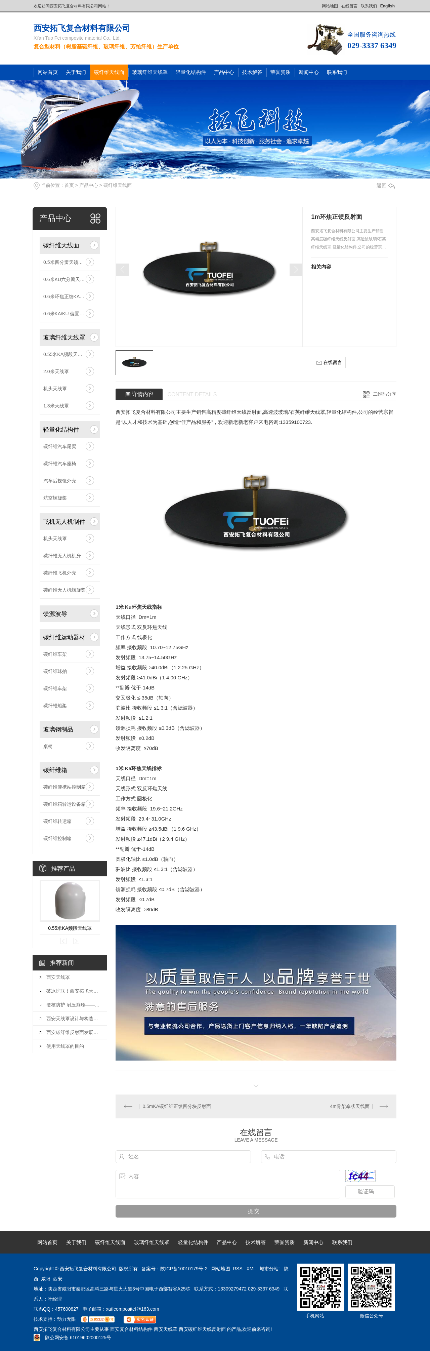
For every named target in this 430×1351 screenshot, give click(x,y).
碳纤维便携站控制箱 (64, 787)
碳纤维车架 (55, 654)
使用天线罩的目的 (65, 1046)
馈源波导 (55, 613)
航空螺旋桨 (55, 498)
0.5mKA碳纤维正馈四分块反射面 (176, 1106)
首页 (69, 185)
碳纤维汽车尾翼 (59, 446)
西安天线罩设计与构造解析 (73, 1018)
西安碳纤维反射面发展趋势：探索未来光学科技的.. (73, 1032)
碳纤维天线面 (109, 72)
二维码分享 (384, 394)
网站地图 (330, 6)
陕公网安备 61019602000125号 (72, 1337)
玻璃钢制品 (58, 729)
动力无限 (66, 1319)
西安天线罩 (58, 977)
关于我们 (76, 72)
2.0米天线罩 (56, 371)
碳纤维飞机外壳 (59, 572)
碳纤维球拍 (55, 671)
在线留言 (349, 6)
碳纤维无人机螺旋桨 (64, 590)
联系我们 (369, 6)
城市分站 (269, 1268)
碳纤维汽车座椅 (59, 463)
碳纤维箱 (55, 770)
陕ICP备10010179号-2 (183, 1268)
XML (251, 1268)
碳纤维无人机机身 (62, 555)
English (387, 6)
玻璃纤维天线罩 (150, 72)
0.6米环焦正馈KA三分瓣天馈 (69, 296)
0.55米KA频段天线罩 (65, 354)
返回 (386, 185)
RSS (238, 1268)
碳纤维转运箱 (57, 821)
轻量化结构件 (191, 72)
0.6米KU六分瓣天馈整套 (68, 279)
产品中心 (224, 72)
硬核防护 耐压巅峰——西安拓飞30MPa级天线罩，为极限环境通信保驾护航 (73, 1004)
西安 (57, 1278)
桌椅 (48, 746)
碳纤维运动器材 (64, 637)
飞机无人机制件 (64, 521)
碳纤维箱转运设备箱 (64, 804)
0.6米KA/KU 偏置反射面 (68, 313)
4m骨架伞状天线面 (349, 1106)
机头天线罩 (55, 388)
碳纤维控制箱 (57, 838)
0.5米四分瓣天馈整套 (65, 262)
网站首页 (48, 72)
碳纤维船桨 (55, 705)
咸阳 (45, 1278)
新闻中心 (309, 72)
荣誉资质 (280, 72)
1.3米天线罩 (56, 405)
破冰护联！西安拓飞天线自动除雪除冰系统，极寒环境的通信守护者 (73, 991)
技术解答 (252, 72)
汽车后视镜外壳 (59, 480)
